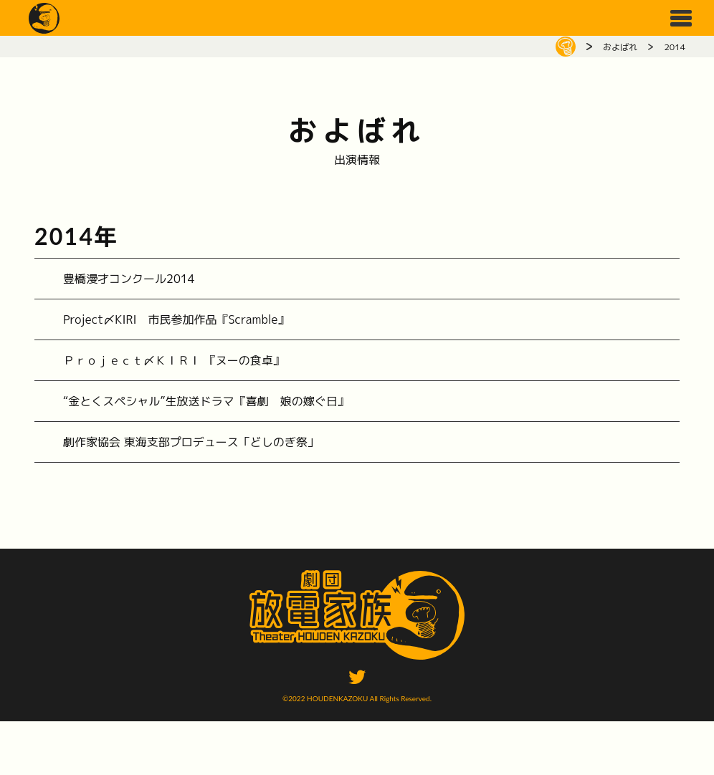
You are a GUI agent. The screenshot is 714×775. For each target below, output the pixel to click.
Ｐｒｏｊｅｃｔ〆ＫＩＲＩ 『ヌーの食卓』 (174, 360)
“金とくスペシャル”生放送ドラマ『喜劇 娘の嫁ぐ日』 (206, 401)
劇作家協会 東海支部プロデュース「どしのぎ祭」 (191, 442)
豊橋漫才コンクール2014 (129, 279)
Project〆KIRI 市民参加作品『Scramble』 (176, 319)
